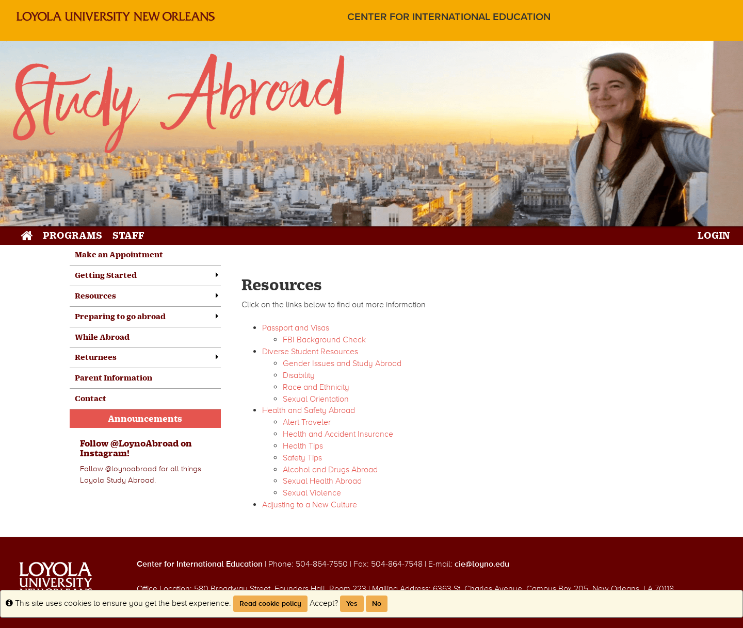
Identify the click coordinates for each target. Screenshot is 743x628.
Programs (72, 234)
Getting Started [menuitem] (106, 275)
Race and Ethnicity (316, 387)
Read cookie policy (270, 603)
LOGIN (714, 234)
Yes (352, 603)
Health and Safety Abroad (308, 410)
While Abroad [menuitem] (102, 337)
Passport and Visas (295, 328)
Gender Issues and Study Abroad (342, 363)
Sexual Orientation (316, 399)
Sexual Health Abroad (322, 481)
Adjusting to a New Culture (309, 505)
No (376, 603)
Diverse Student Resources (310, 351)
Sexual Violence (312, 493)
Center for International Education (449, 17)
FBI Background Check (324, 340)
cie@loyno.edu (482, 564)
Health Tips (303, 446)
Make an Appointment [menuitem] (119, 254)
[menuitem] (145, 468)
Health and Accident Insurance (338, 434)
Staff (128, 234)
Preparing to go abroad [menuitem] (120, 316)
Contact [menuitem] (90, 398)
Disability (299, 375)
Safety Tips (302, 458)
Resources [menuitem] (95, 295)
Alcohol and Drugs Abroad (330, 470)
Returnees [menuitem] (96, 357)
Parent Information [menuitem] (113, 377)
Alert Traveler (307, 422)
